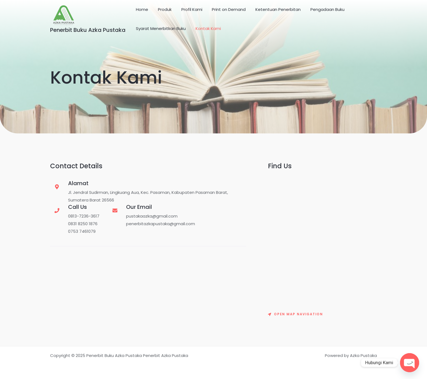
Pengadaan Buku (319, 9)
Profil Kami (187, 9)
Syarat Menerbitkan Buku (160, 28)
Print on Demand (223, 9)
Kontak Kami (205, 28)
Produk (162, 9)
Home (141, 9)
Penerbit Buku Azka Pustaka (88, 30)
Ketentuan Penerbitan (271, 9)
